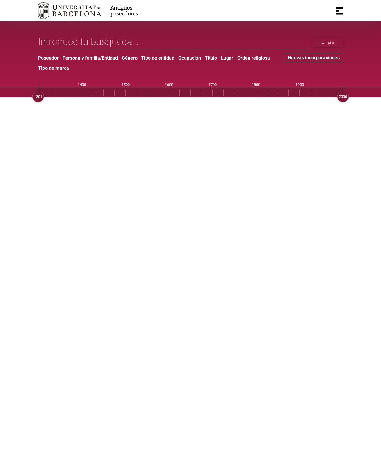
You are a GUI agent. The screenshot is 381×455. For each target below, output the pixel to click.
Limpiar (328, 42)
